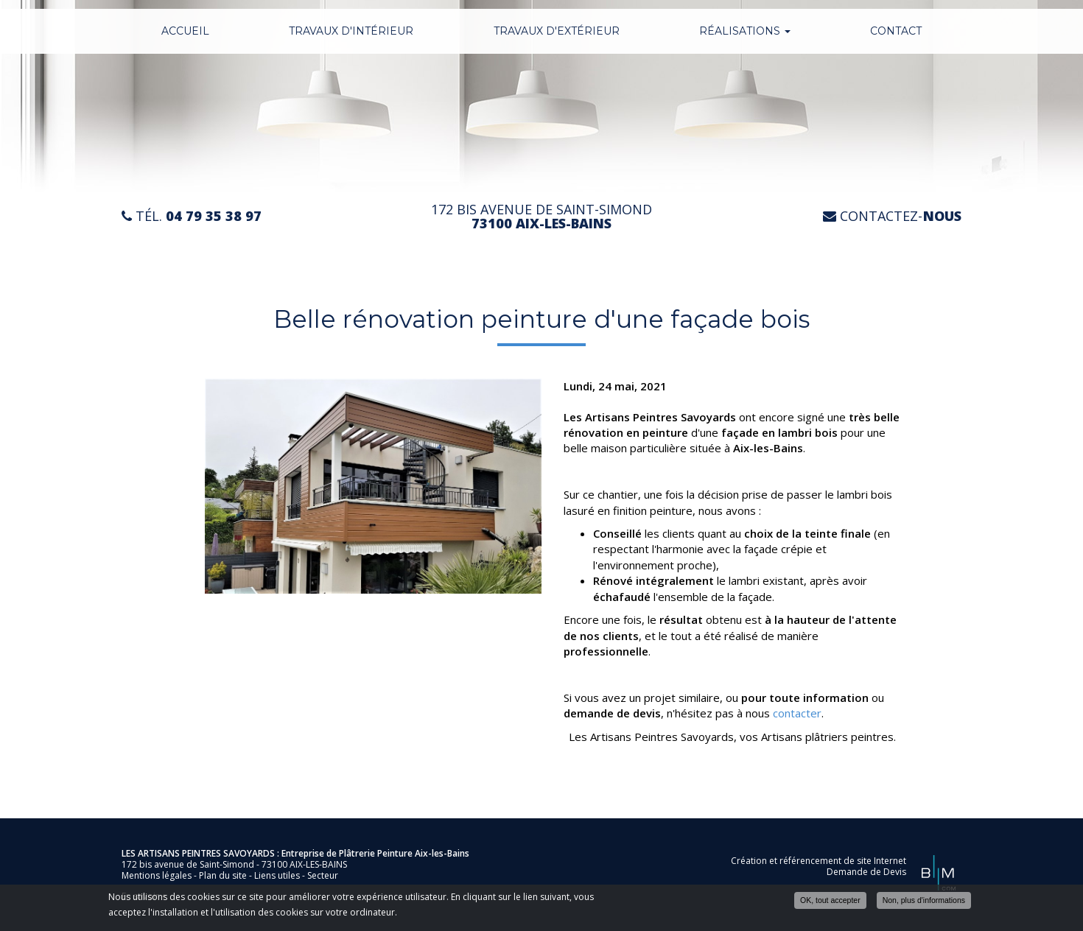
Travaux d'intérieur (351, 31)
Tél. (192, 216)
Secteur (322, 875)
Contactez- (892, 216)
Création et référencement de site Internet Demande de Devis (818, 866)
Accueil (185, 31)
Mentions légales (157, 875)
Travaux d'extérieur (557, 31)
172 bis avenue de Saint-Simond (541, 217)
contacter (797, 713)
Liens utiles (277, 875)
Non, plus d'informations (924, 900)
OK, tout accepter (830, 900)
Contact (896, 31)
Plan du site (223, 875)
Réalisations (745, 31)
